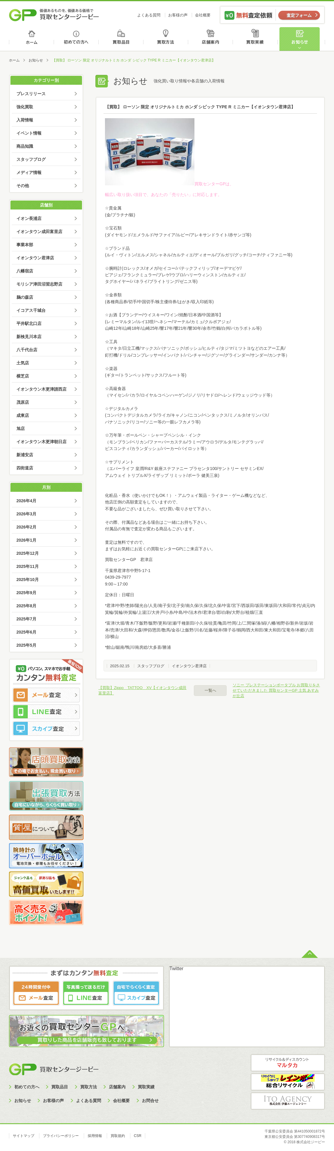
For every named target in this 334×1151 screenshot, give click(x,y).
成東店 (22, 415)
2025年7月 (26, 619)
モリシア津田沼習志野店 (39, 284)
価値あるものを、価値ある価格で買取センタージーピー (54, 15)
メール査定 (46, 695)
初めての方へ (76, 39)
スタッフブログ (150, 666)
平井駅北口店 (28, 323)
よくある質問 (148, 15)
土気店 (22, 362)
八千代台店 (26, 349)
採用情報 (95, 1136)
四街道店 (24, 468)
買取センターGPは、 (169, 183)
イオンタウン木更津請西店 (41, 389)
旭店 (20, 428)
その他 (22, 185)
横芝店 (22, 376)
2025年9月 (26, 592)
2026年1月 (26, 540)
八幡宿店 (24, 271)
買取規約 (118, 1136)
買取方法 (166, 39)
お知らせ (302, 39)
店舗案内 (211, 39)
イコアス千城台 (31, 310)
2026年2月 (26, 527)
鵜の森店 (24, 297)
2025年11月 (27, 566)
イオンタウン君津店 (189, 666)
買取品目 (121, 39)
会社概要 (203, 15)
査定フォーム (299, 15)
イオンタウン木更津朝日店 (41, 441)
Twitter (176, 968)
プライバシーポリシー (61, 1136)
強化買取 (24, 106)
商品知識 (24, 146)
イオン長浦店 (28, 218)
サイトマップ (23, 1136)
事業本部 (24, 244)
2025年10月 (27, 579)
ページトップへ (309, 953)
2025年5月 (26, 645)
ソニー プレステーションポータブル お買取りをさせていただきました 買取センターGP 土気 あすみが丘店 (276, 690)
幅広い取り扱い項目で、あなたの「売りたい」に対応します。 (163, 194)
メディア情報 (28, 172)
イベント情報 (28, 133)
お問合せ (150, 1100)
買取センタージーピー (53, 1069)
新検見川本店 (28, 336)
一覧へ (210, 690)
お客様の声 (178, 15)
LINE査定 (46, 711)
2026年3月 (26, 513)
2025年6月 (26, 632)
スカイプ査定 (46, 728)
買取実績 (256, 39)
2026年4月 (26, 500)
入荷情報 (24, 120)
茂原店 (22, 402)
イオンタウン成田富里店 (39, 231)
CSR (137, 1136)
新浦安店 (24, 454)
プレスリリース (31, 93)
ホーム (31, 39)
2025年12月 (27, 553)
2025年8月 (26, 605)
